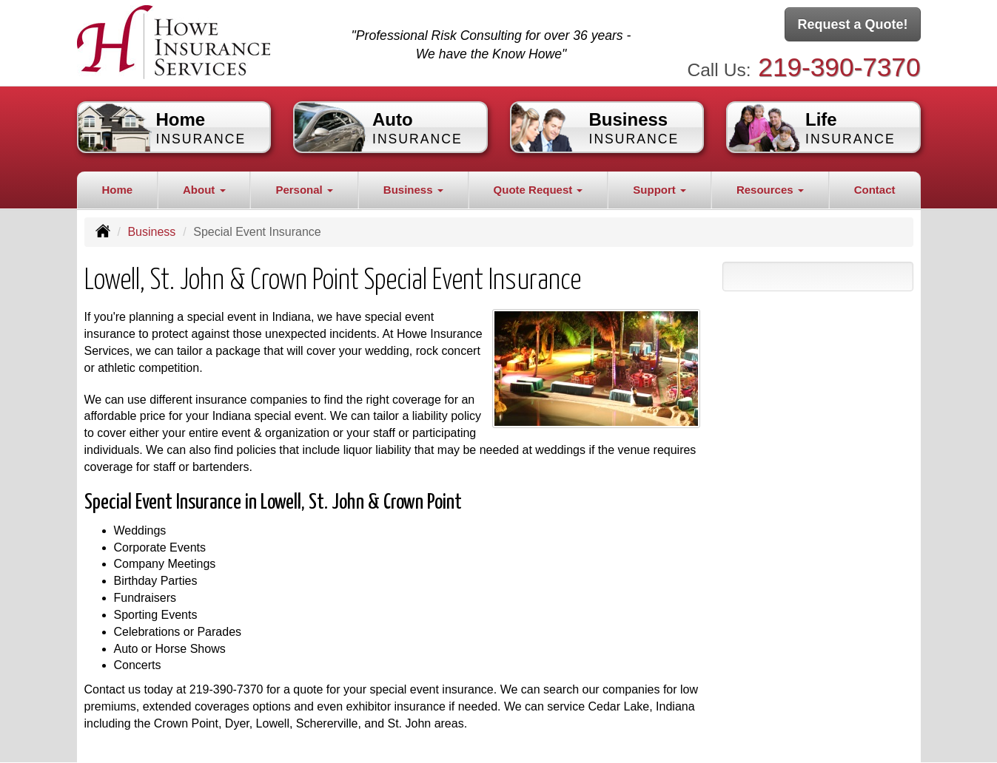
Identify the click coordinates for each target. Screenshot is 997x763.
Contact (875, 189)
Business (151, 231)
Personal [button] (304, 189)
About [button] (204, 189)
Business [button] (413, 189)
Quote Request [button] (538, 189)
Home (116, 189)
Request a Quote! (852, 24)
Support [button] (659, 189)
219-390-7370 (839, 66)
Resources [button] (770, 189)
